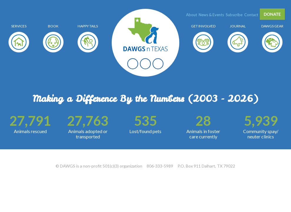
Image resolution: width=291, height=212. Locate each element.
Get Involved (203, 26)
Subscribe (234, 14)
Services (18, 26)
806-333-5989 (160, 165)
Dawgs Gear (272, 26)
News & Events (211, 14)
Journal (238, 26)
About (191, 14)
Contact (251, 14)
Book (53, 26)
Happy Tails (88, 26)
